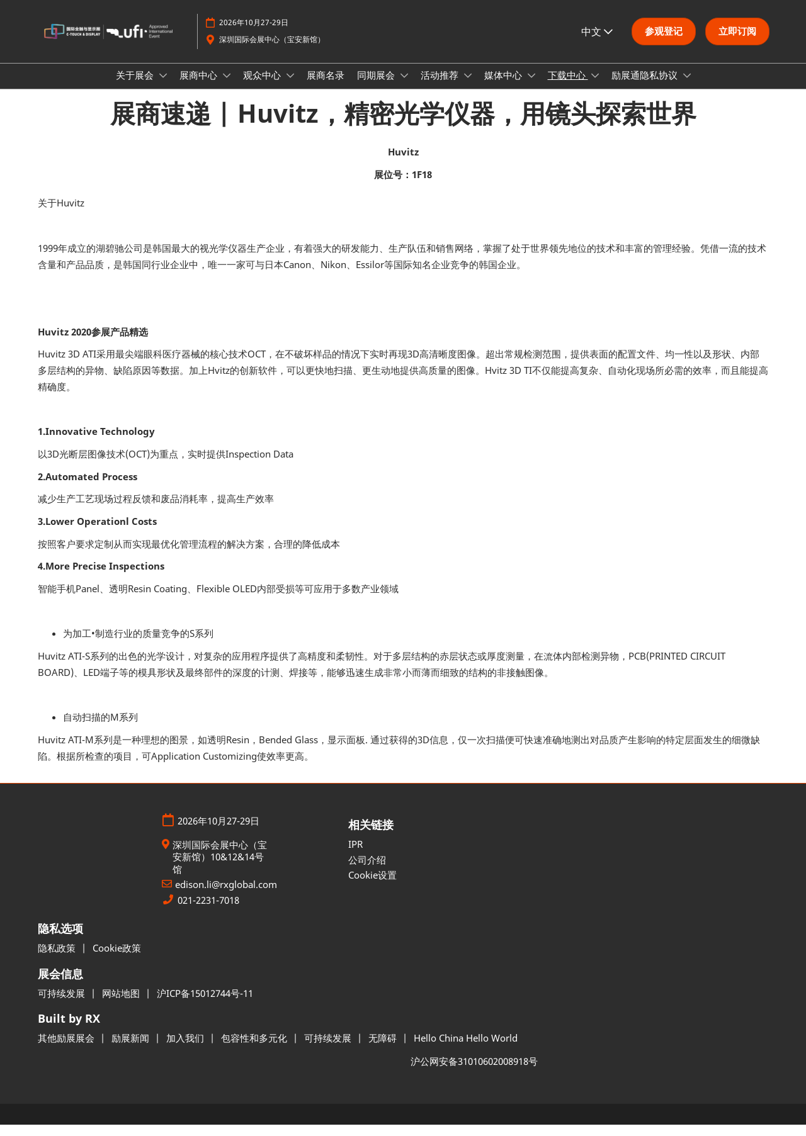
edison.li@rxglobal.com (226, 896)
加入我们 (186, 1049)
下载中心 (568, 87)
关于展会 (136, 87)
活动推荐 (441, 87)
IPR (355, 855)
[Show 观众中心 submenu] (290, 87)
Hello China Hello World (466, 1049)
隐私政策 (58, 959)
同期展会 (377, 87)
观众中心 (263, 87)
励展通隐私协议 (645, 87)
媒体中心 (504, 87)
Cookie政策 (117, 959)
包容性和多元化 (255, 1049)
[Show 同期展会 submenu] (404, 87)
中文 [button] (597, 37)
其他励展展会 (67, 1049)
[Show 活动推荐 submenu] (468, 87)
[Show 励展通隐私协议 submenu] (687, 87)
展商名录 (325, 87)
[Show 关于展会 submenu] (163, 87)
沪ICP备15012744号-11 (205, 1004)
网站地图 (122, 1004)
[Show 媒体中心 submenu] (531, 87)
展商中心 (199, 87)
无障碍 (383, 1049)
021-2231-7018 (208, 912)
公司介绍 (367, 871)
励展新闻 (131, 1049)
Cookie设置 (372, 886)
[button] (664, 38)
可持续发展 (63, 1004)
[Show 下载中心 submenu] (595, 87)
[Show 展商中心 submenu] (226, 87)
